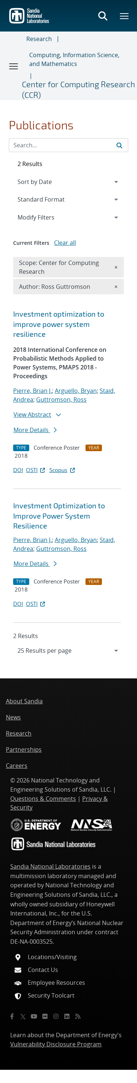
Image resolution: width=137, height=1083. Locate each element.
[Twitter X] (23, 1016)
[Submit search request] (119, 145)
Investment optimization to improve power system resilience (58, 323)
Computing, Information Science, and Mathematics (74, 59)
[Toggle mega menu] (125, 16)
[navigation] (68, 650)
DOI (18, 470)
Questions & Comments (43, 799)
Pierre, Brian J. (32, 391)
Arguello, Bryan (76, 391)
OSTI (36, 470)
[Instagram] (55, 1016)
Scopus (62, 470)
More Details (35, 430)
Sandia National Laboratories (50, 866)
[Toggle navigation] (14, 66)
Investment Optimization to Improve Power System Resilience (59, 515)
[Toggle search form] (103, 16)
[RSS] (77, 1016)
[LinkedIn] (66, 1016)
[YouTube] (33, 1016)
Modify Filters (45, 217)
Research (39, 39)
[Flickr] (44, 1016)
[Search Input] (68, 145)
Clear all (65, 243)
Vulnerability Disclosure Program (56, 1044)
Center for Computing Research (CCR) (78, 89)
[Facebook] (12, 1016)
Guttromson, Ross (61, 399)
